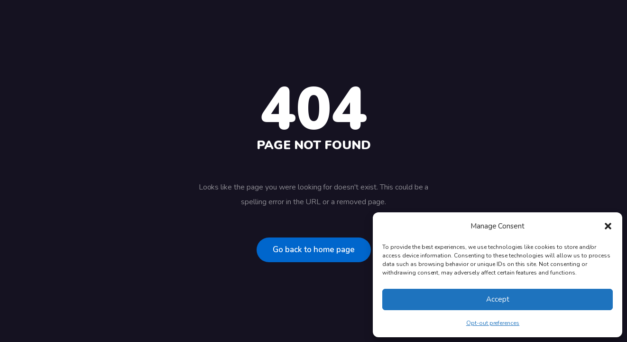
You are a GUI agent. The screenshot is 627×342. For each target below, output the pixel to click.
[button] (608, 226)
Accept (497, 299)
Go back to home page (314, 249)
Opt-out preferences (492, 323)
